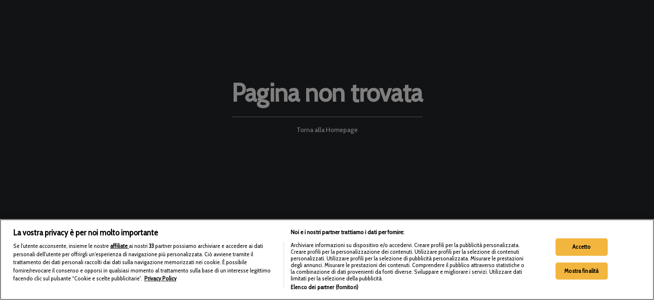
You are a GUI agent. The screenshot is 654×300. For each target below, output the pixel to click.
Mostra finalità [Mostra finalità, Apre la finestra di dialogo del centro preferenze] (581, 285)
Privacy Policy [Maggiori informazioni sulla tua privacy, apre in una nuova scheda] (160, 293)
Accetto (581, 261)
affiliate (119, 260)
